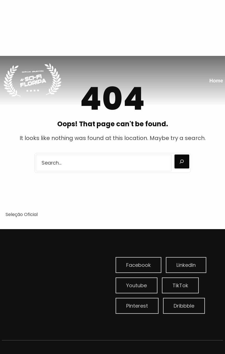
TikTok (180, 285)
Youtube (136, 285)
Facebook (138, 265)
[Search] (181, 161)
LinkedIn (186, 265)
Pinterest (137, 305)
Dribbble (184, 305)
